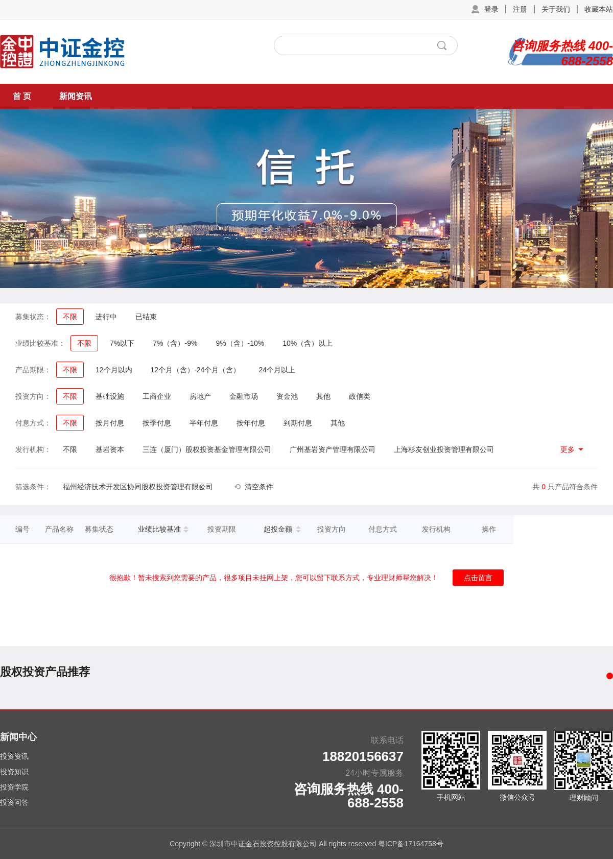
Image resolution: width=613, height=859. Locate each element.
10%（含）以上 (307, 343)
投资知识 (14, 772)
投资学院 (14, 787)
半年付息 (204, 423)
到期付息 (298, 423)
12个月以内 (114, 370)
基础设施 (110, 396)
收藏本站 (598, 9)
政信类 (359, 396)
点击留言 (478, 578)
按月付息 (110, 423)
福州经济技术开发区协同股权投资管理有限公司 (138, 487)
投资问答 (14, 802)
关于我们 (555, 9)
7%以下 (122, 343)
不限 (70, 317)
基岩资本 (110, 449)
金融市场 (243, 396)
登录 (491, 9)
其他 (323, 396)
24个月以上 (276, 370)
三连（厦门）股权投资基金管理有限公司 (207, 449)
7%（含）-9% (175, 343)
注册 (520, 9)
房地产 (200, 396)
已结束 (146, 317)
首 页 (22, 96)
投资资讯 (14, 756)
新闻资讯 (75, 96)
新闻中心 (18, 737)
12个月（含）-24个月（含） (196, 370)
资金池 (287, 396)
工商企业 (157, 396)
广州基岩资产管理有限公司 (332, 449)
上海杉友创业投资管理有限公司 (444, 449)
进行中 (106, 317)
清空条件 (259, 487)
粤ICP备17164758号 (410, 844)
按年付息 (251, 423)
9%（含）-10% (240, 343)
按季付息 (157, 423)
